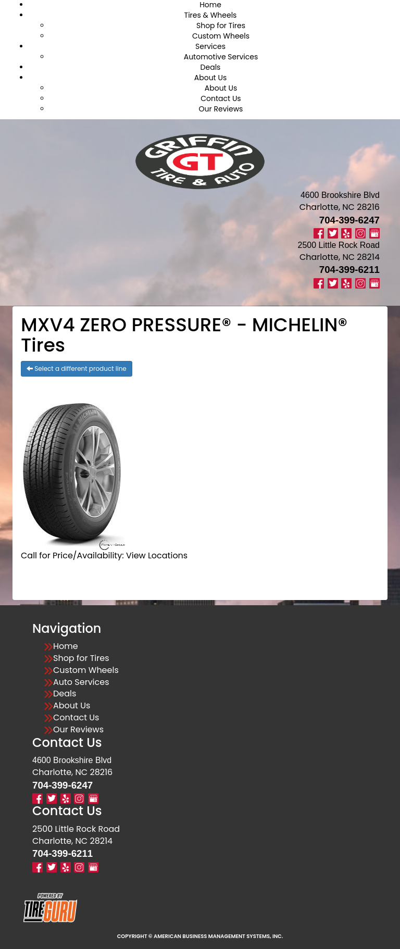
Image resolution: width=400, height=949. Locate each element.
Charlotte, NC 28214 (339, 257)
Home (65, 646)
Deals (211, 67)
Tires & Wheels (210, 15)
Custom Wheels (220, 36)
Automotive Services (221, 57)
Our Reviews (221, 109)
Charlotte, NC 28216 (339, 207)
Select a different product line (77, 368)
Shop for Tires (220, 25)
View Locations (157, 555)
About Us (210, 77)
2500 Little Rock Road (76, 829)
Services (210, 46)
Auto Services (81, 682)
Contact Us (221, 98)
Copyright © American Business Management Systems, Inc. (200, 936)
